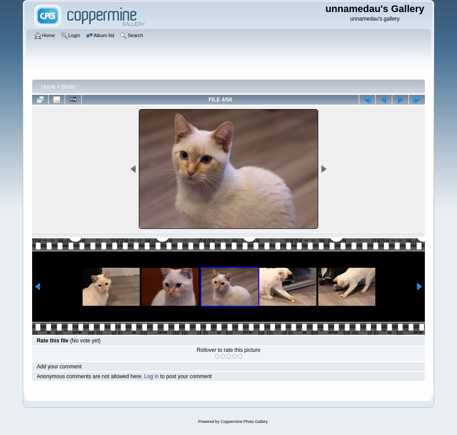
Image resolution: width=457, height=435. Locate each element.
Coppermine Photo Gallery (244, 421)
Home (48, 87)
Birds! (68, 87)
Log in (151, 376)
